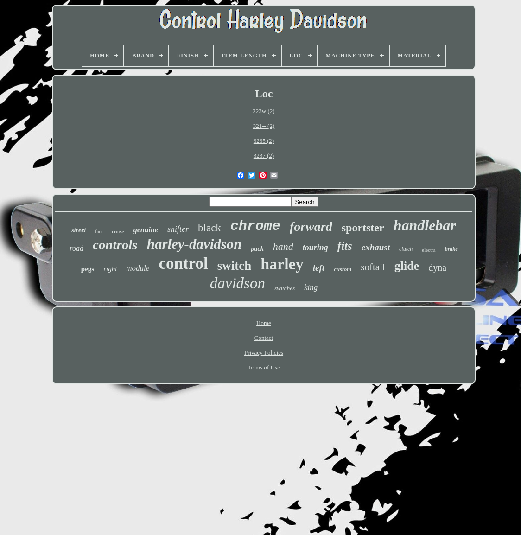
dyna (437, 267)
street (78, 230)
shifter (178, 229)
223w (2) (263, 111)
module (137, 268)
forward (311, 226)
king (311, 287)
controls (115, 244)
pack (257, 248)
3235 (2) (264, 140)
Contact (263, 337)
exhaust (376, 247)
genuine (145, 230)
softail (373, 267)
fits (344, 246)
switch (234, 266)
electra (428, 250)
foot (98, 231)
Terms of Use (264, 367)
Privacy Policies (263, 352)
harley (282, 264)
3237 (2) (264, 155)
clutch (406, 249)
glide (406, 266)
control (183, 264)
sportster (363, 228)
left (318, 268)
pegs (87, 269)
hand (283, 246)
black (209, 228)
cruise (118, 231)
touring (315, 247)
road (76, 248)
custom (342, 269)
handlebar (425, 225)
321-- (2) (264, 125)
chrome (255, 226)
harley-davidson (194, 244)
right (110, 269)
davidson (237, 283)
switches (284, 288)
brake (451, 249)
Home (263, 322)
